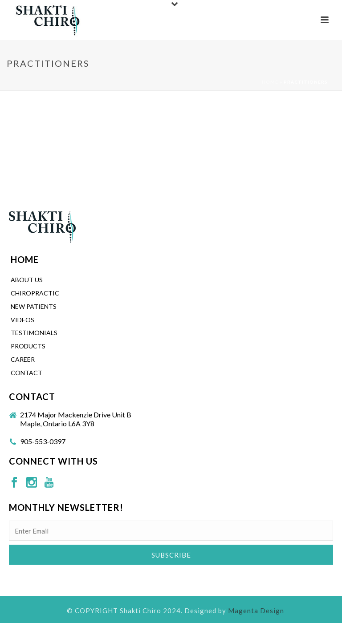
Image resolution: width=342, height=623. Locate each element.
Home (270, 82)
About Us (27, 279)
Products (28, 346)
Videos (22, 320)
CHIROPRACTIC (35, 293)
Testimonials (34, 332)
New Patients (34, 306)
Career (23, 359)
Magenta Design (256, 611)
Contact (26, 372)
